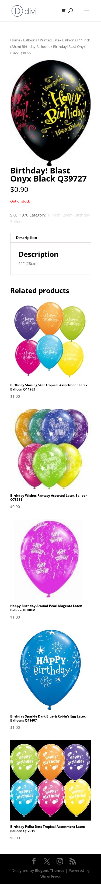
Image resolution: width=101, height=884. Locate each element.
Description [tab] (26, 237)
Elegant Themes (49, 870)
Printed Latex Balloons (58, 40)
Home (15, 40)
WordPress (50, 876)
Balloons (30, 40)
